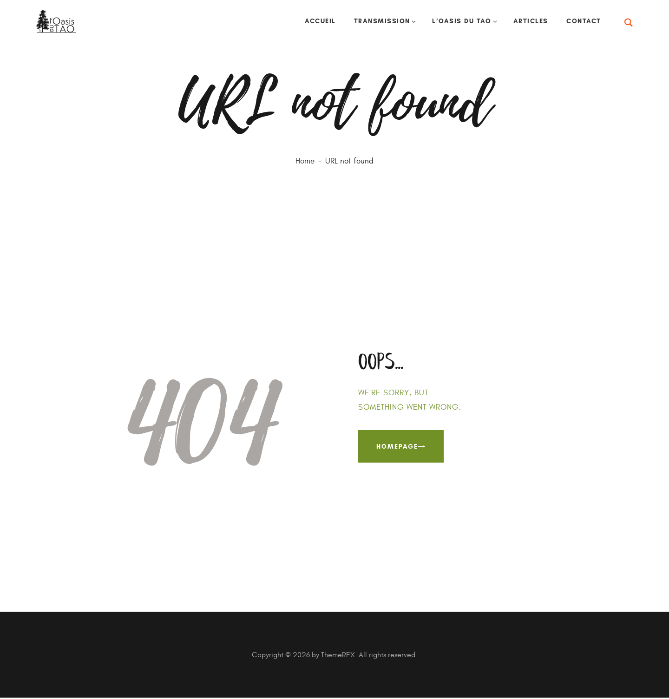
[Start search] (629, 23)
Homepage (397, 447)
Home (305, 161)
